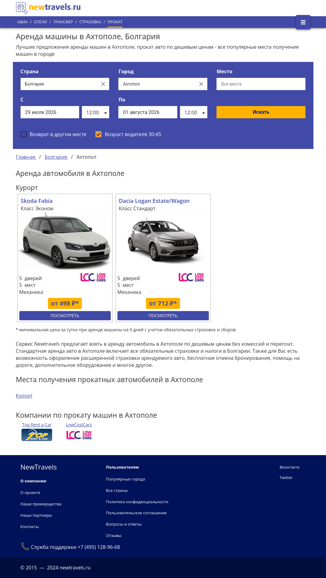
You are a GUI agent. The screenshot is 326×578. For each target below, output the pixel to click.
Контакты (30, 526)
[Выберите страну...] (59, 84)
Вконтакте (290, 467)
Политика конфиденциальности (137, 501)
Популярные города (125, 479)
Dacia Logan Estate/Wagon (154, 200)
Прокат (115, 22)
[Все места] (261, 84)
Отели (40, 22)
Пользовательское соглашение (136, 512)
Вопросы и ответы (124, 524)
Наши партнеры (36, 515)
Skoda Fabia (37, 200)
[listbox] (95, 112)
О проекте (30, 492)
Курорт (24, 395)
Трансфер (63, 22)
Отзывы (113, 535)
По (121, 99)
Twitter (286, 477)
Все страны (117, 490)
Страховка (90, 22)
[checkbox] (53, 134)
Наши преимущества (41, 504)
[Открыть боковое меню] (303, 22)
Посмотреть (65, 315)
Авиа (22, 22)
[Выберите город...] (156, 84)
